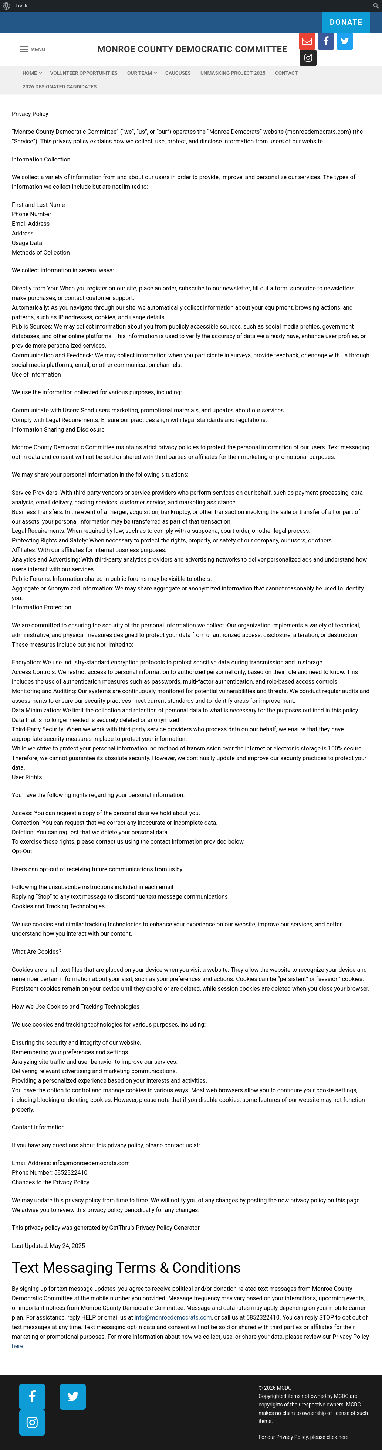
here (17, 1345)
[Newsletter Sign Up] (307, 41)
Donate (346, 22)
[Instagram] (308, 58)
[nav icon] (32, 49)
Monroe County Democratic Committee (192, 49)
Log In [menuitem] (22, 5)
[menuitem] (6, 6)
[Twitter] (345, 41)
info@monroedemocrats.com (173, 1317)
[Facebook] (326, 41)
